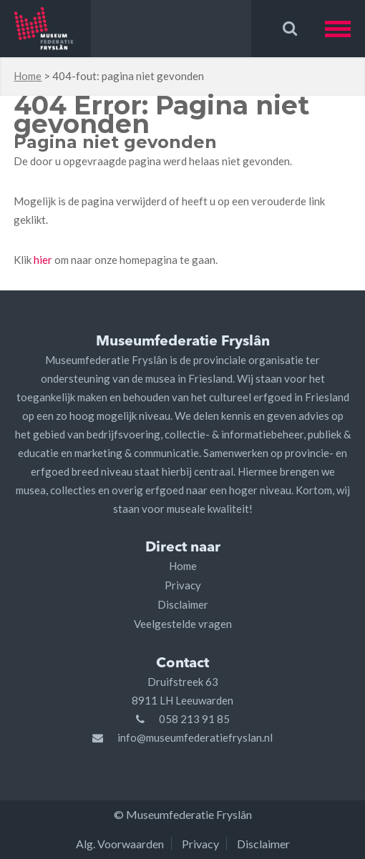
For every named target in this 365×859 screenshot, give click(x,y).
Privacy (183, 585)
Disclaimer (182, 604)
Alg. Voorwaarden (120, 843)
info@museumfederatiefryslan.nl (195, 737)
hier (43, 259)
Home (28, 75)
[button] (345, 28)
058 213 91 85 (194, 718)
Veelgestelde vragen (183, 623)
